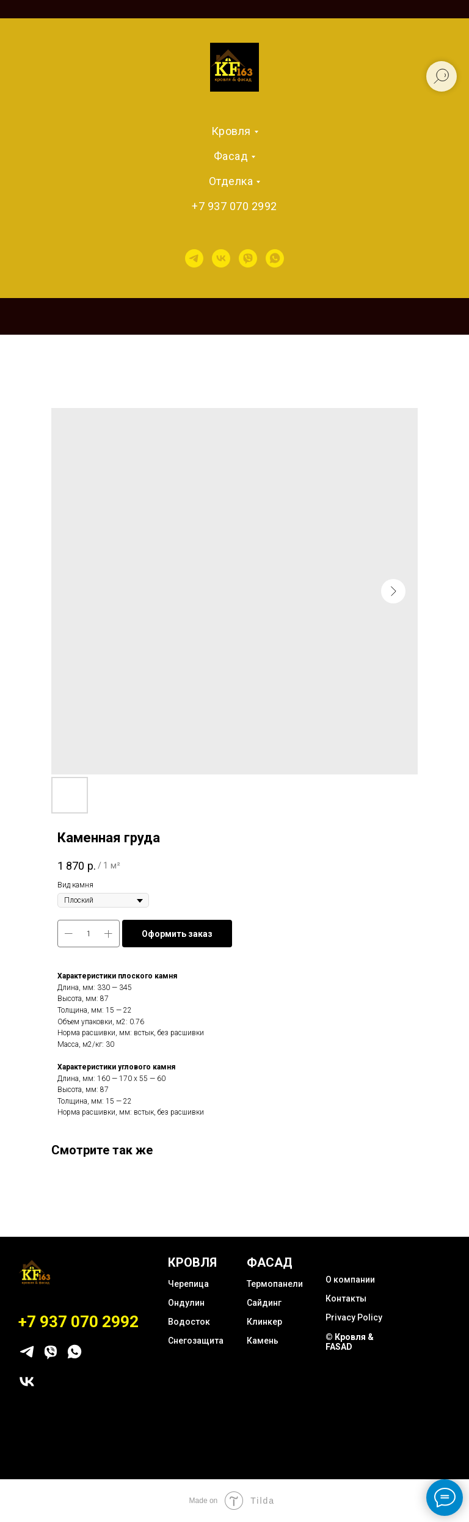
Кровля (231, 131)
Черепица (188, 1284)
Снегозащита (196, 1340)
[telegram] (194, 258)
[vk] (221, 258)
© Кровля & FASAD (349, 1342)
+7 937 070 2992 (234, 206)
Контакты (345, 1298)
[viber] (248, 258)
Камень (262, 1340)
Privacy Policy (353, 1317)
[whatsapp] (275, 258)
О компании (350, 1279)
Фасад (231, 156)
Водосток (189, 1322)
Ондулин (186, 1303)
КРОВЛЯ (192, 1262)
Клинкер (264, 1322)
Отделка (231, 181)
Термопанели (275, 1284)
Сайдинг (264, 1303)
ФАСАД (270, 1262)
